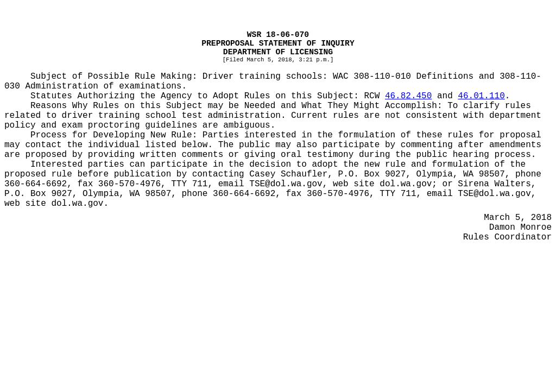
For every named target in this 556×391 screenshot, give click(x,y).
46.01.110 (481, 96)
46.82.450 (408, 96)
